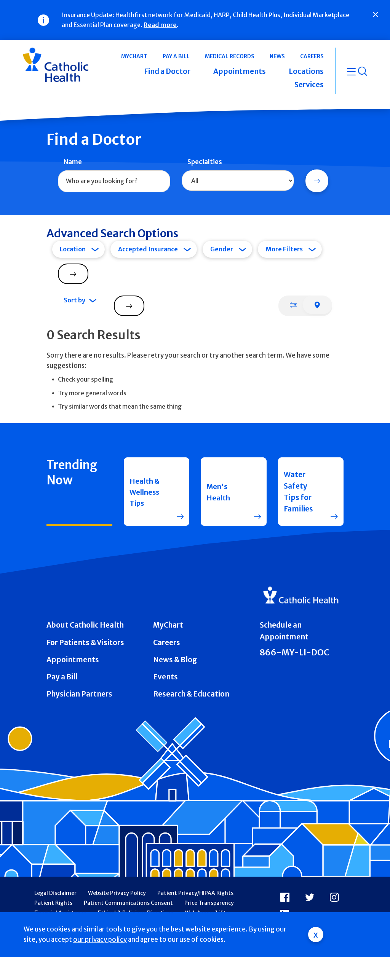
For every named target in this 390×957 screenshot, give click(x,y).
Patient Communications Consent (128, 902)
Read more (160, 25)
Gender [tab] (221, 249)
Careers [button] (312, 56)
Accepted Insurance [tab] (148, 249)
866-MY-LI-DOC (294, 652)
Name (73, 162)
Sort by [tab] (74, 300)
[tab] (293, 304)
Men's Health (218, 491)
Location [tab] (73, 249)
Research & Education (191, 693)
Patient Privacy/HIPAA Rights (195, 893)
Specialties (204, 162)
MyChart (168, 624)
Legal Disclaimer (55, 893)
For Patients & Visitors (85, 642)
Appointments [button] (239, 71)
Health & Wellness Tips (145, 492)
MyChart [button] (134, 56)
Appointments (72, 659)
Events (165, 676)
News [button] (277, 56)
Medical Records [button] (229, 56)
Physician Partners (79, 693)
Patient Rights (53, 902)
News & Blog (175, 659)
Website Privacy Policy (117, 893)
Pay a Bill (62, 676)
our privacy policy (100, 939)
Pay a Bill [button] (176, 56)
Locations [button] (306, 71)
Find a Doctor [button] (167, 71)
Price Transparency (209, 902)
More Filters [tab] (284, 249)
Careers (166, 642)
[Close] (375, 14)
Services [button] (309, 84)
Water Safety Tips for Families (298, 492)
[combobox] (114, 181)
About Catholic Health (85, 624)
